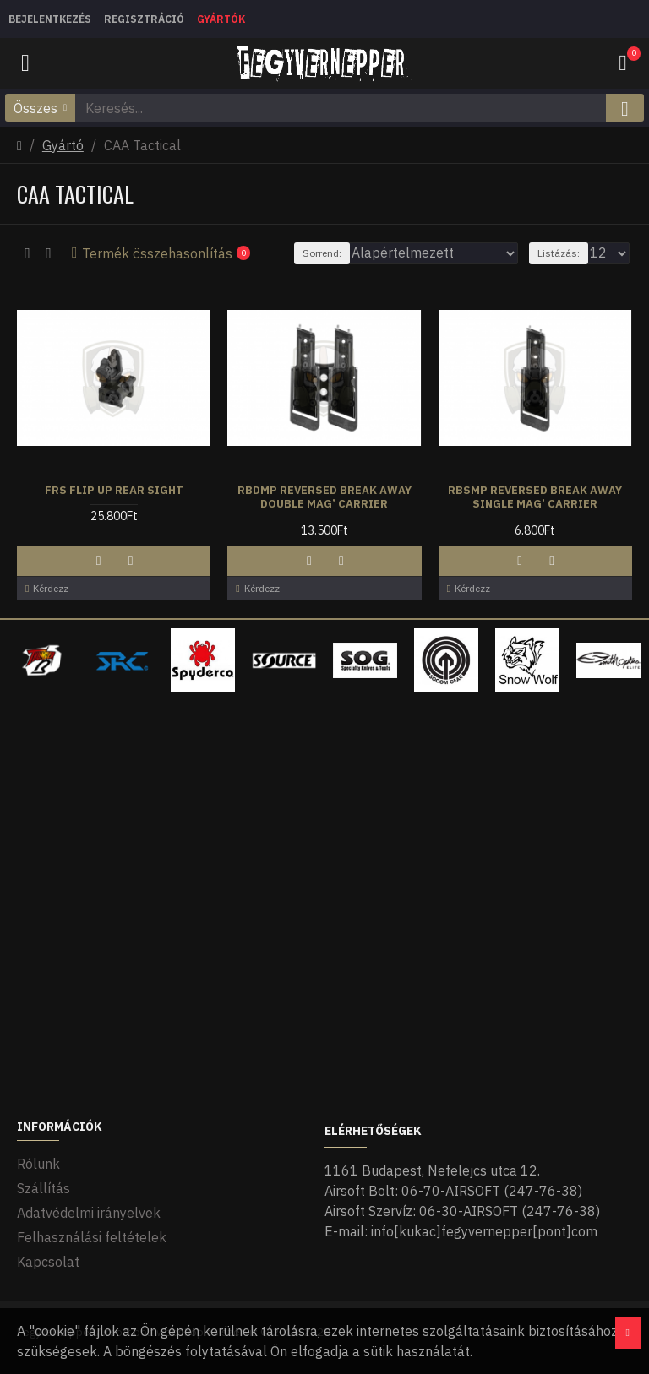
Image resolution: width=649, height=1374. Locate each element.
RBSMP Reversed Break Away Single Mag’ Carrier (535, 498)
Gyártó (63, 145)
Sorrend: (322, 253)
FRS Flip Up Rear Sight (114, 490)
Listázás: (558, 253)
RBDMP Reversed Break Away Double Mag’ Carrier (324, 498)
